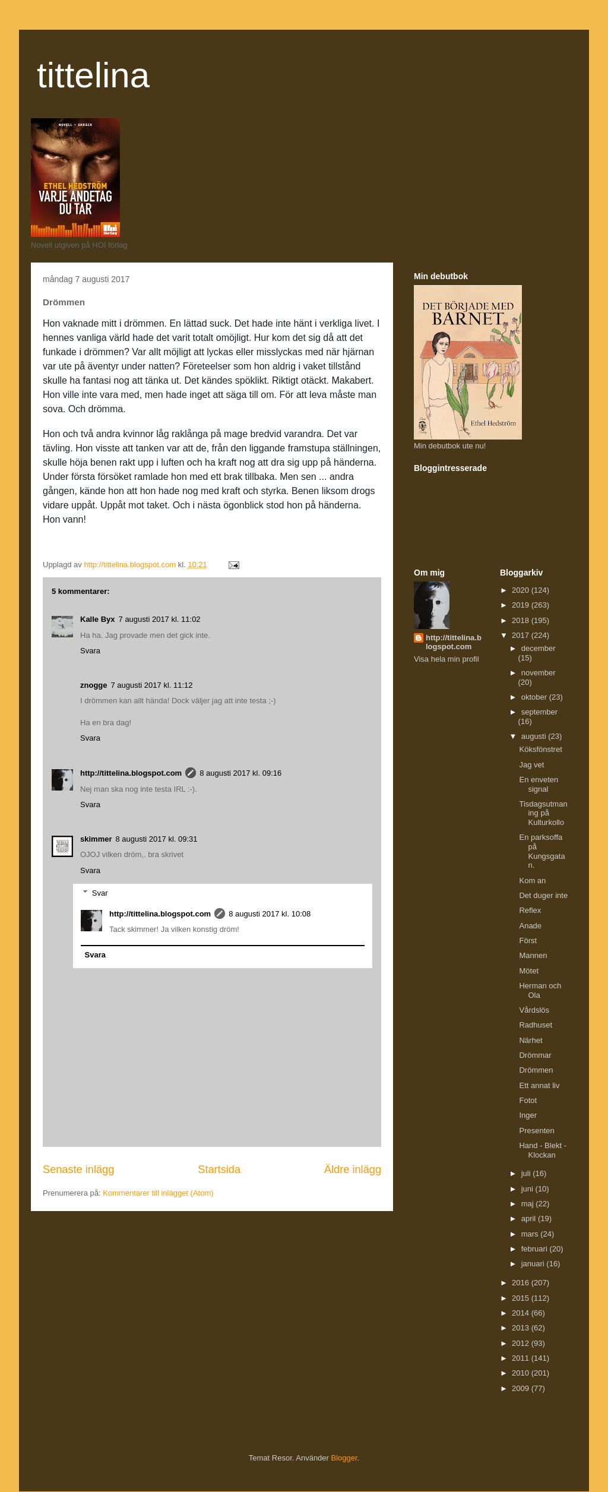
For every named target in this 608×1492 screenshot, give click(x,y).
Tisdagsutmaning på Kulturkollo (543, 813)
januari (534, 1263)
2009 (521, 1388)
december (538, 648)
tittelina (93, 75)
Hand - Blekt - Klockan (542, 1150)
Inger (528, 1115)
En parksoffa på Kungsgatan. (542, 851)
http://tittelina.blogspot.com (131, 773)
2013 (521, 1327)
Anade (530, 925)
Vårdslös (534, 1010)
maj (528, 1203)
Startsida (219, 1169)
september (539, 711)
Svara (90, 650)
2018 (521, 620)
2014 (521, 1312)
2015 (521, 1298)
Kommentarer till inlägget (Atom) (158, 1192)
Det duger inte (543, 895)
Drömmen (536, 1070)
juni (528, 1188)
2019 (521, 604)
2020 (521, 590)
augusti (535, 736)
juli (527, 1173)
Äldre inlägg (352, 1169)
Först (528, 940)
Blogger (344, 1457)
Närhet (530, 1040)
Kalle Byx (97, 619)
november (538, 672)
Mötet (529, 970)
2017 (521, 635)
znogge (93, 685)
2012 (521, 1343)
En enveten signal (538, 784)
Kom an (532, 880)
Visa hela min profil (446, 659)
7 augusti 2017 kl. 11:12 (152, 685)
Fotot (528, 1100)
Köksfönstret (540, 749)
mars (531, 1233)
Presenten (536, 1130)
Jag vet (531, 764)
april (529, 1218)
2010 (521, 1372)
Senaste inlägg (78, 1169)
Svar (100, 893)
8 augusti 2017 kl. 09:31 (156, 838)
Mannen (533, 955)
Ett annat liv (539, 1085)
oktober (535, 697)
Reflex (530, 910)
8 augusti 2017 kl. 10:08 (270, 913)
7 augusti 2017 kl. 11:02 (160, 619)
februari (535, 1248)
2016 (521, 1282)
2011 (521, 1358)
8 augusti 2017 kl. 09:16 (240, 773)
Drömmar (535, 1055)
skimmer (96, 838)
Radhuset (535, 1024)
